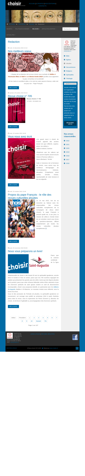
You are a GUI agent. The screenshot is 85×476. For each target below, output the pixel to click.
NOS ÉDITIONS (50, 3)
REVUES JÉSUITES (48, 334)
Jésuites (68, 63)
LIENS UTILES (35, 334)
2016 (67, 163)
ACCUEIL (32, 3)
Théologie (69, 78)
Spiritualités (70, 75)
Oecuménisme (70, 67)
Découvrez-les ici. (70, 123)
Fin (46, 321)
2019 (67, 152)
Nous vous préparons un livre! (25, 251)
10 (31, 321)
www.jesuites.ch (67, 51)
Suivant (38, 321)
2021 (67, 144)
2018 (67, 156)
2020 (67, 148)
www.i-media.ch (54, 348)
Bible (67, 56)
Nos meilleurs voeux (19, 51)
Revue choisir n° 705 (20, 96)
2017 (67, 159)
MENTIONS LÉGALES (11, 348)
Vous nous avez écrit (20, 136)
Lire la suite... (13, 87)
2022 (67, 141)
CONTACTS (42, 6)
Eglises (68, 59)
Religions (69, 71)
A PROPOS (40, 3)
